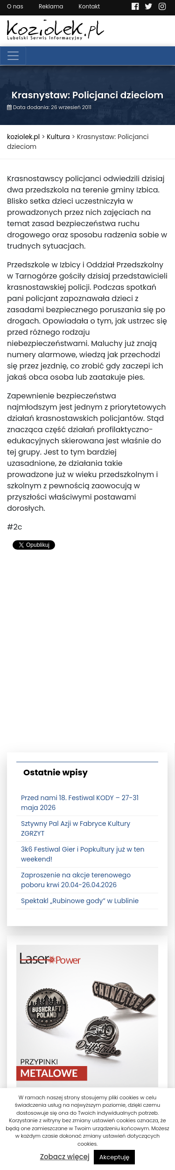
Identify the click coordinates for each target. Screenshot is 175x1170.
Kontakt (89, 6)
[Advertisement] (87, 655)
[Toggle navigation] (13, 55)
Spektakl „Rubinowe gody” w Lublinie (80, 900)
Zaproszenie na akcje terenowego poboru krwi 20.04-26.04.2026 (76, 880)
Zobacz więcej (65, 1157)
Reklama (51, 6)
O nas (15, 6)
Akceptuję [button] (114, 1157)
